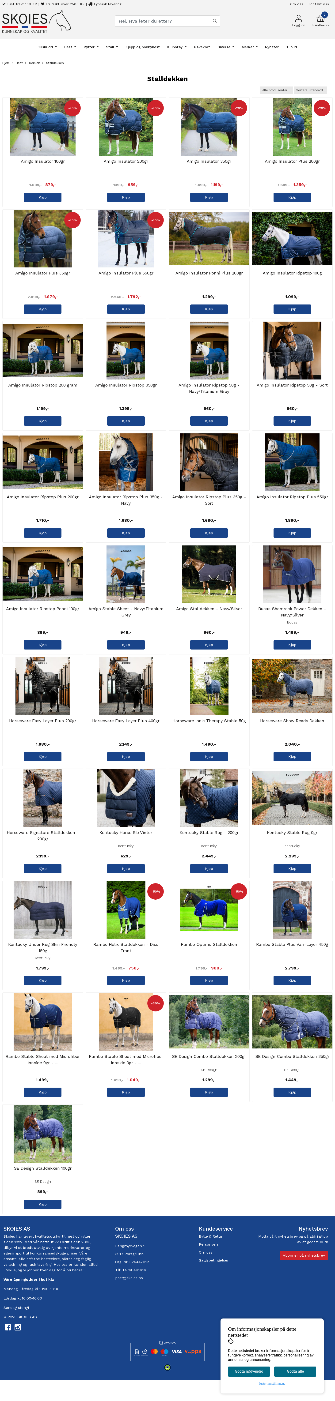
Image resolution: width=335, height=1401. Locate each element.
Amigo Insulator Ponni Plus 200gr (209, 277)
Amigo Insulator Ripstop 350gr (126, 391)
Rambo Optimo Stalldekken (209, 961)
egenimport (14, 1275)
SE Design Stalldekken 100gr (43, 1189)
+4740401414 (134, 1291)
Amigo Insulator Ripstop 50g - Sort (292, 391)
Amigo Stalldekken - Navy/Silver (209, 619)
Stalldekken (53, 63)
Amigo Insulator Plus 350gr (42, 277)
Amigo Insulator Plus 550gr (126, 277)
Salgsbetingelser (214, 1282)
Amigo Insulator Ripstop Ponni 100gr (42, 619)
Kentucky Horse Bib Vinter (125, 847)
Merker (248, 47)
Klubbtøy (175, 47)
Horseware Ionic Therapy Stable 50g (209, 733)
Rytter (90, 47)
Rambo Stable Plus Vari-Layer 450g (292, 961)
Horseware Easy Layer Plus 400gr (126, 733)
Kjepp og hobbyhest (143, 47)
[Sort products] (310, 90)
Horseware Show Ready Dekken (292, 733)
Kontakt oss (318, 4)
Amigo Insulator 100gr (43, 163)
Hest (68, 47)
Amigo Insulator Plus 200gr (292, 163)
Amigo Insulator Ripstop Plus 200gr (43, 505)
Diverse (224, 47)
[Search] (167, 21)
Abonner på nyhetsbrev (304, 1277)
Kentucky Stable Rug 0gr (292, 847)
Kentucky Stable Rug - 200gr (209, 847)
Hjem (6, 63)
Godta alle (295, 1371)
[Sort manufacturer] (276, 90)
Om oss (296, 4)
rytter (86, 1258)
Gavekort (202, 47)
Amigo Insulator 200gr (126, 163)
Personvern (209, 1266)
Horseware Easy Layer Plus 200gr (42, 733)
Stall (110, 47)
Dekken (32, 63)
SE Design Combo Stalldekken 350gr (292, 1075)
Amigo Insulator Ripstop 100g (292, 277)
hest (70, 1258)
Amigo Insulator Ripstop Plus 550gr (292, 505)
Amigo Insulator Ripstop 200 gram (42, 391)
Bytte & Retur (211, 1258)
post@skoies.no (129, 1299)
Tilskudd (46, 47)
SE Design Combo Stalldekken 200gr (209, 1075)
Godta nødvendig (249, 1371)
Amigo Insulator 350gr (209, 163)
